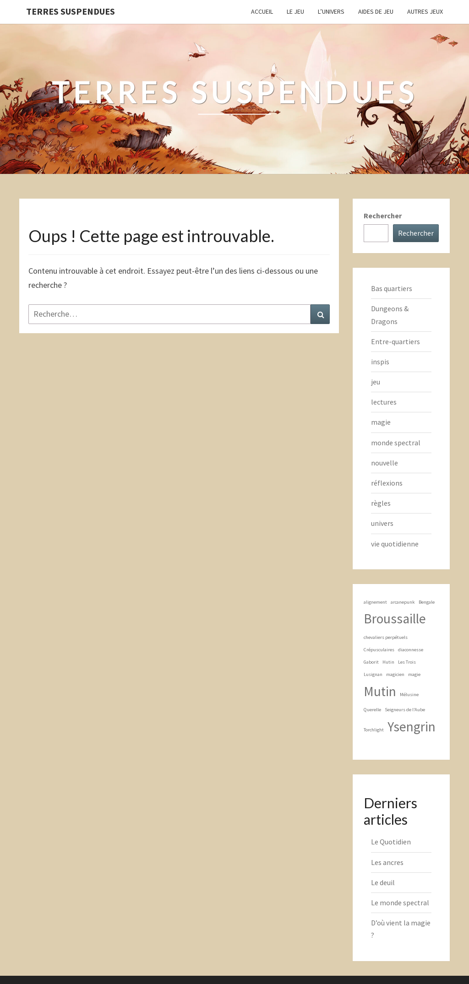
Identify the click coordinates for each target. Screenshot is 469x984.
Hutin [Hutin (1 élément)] (388, 662)
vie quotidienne (395, 543)
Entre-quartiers (395, 341)
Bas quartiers (391, 288)
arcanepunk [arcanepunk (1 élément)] (403, 602)
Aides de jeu (375, 11)
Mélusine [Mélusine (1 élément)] (409, 694)
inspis (380, 361)
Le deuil (383, 882)
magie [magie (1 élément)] (414, 674)
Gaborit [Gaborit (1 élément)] (371, 662)
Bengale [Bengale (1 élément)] (427, 602)
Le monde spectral (400, 902)
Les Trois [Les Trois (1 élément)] (407, 662)
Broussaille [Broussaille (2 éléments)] (395, 618)
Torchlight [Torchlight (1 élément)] (374, 730)
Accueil (262, 11)
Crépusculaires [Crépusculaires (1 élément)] (379, 650)
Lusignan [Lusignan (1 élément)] (373, 674)
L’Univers (331, 11)
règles (381, 503)
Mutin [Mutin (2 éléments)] (380, 691)
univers (382, 523)
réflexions (387, 482)
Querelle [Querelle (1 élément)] (372, 710)
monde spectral (395, 442)
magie (381, 422)
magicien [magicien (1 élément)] (395, 674)
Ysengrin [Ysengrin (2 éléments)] (411, 726)
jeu (375, 381)
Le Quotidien (391, 841)
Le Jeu (295, 11)
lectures (384, 401)
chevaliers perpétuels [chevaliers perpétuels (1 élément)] (386, 637)
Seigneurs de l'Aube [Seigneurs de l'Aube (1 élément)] (405, 710)
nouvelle (384, 462)
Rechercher (383, 215)
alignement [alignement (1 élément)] (375, 602)
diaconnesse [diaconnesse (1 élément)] (410, 650)
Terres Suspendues (70, 11)
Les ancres (387, 862)
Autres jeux (425, 11)
